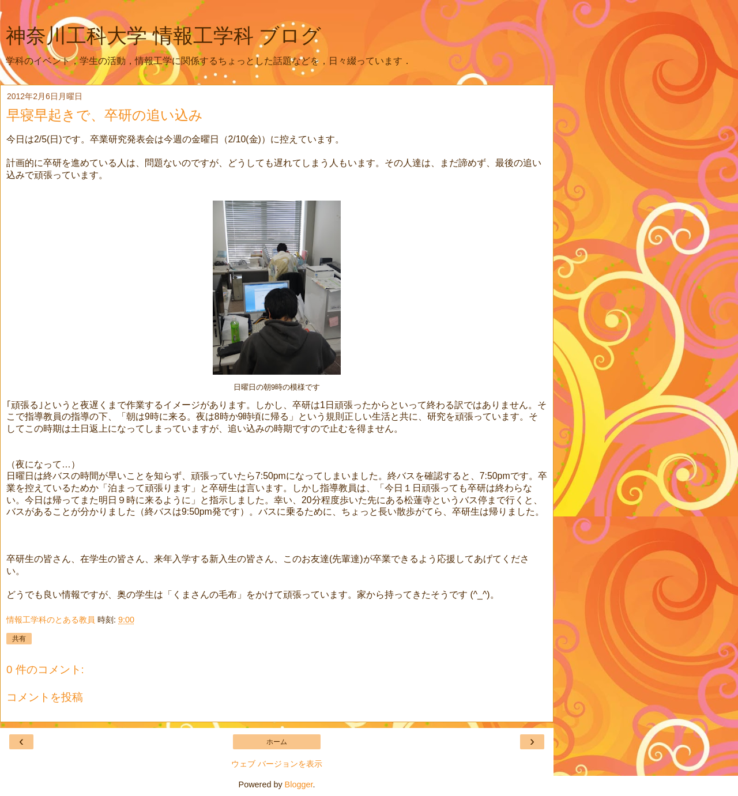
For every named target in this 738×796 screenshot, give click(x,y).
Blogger (299, 784)
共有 (19, 639)
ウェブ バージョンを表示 (276, 763)
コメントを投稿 (44, 697)
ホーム (276, 742)
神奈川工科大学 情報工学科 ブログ (163, 36)
